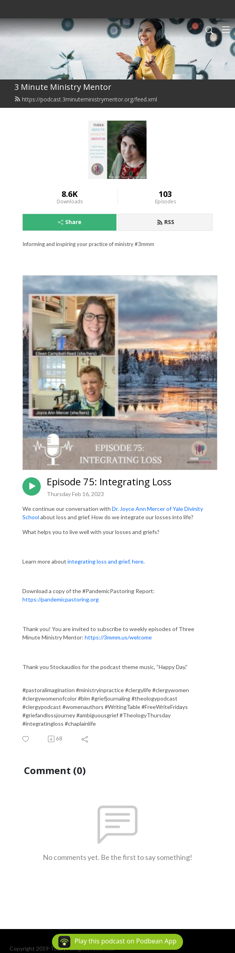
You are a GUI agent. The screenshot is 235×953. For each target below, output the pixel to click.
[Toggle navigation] (226, 29)
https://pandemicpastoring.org (60, 599)
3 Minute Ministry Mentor (63, 86)
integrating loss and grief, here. (107, 561)
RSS (165, 222)
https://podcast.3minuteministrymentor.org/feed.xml (85, 99)
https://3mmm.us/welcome (118, 637)
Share (70, 222)
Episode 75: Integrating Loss (109, 482)
